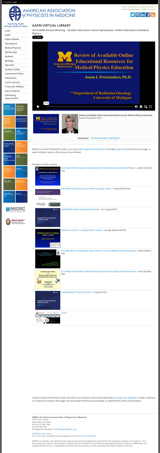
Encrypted (7, 2)
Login (15, 2)
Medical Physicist (13, 47)
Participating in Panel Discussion (76, 292)
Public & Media (12, 39)
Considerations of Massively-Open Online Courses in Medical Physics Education (99, 250)
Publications (11, 78)
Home (124, 6)
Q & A (64, 313)
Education (9, 65)
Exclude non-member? (126, 397)
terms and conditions (86, 436)
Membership (11, 52)
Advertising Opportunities (11, 97)
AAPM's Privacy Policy (42, 433)
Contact (151, 9)
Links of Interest (12, 91)
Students (9, 56)
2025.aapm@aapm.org (66, 429)
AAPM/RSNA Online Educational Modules (80, 209)
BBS (144, 9)
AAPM (7, 35)
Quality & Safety (12, 69)
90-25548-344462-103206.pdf (105, 138)
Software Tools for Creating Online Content (81, 230)
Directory (133, 6)
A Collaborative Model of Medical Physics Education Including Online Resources (99, 271)
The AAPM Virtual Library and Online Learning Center (86, 188)
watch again (84, 149)
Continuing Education (131, 9)
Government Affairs (14, 73)
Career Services (147, 6)
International (11, 43)
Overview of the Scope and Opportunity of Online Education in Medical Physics (98, 167)
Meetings (9, 60)
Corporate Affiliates (14, 86)
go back (122, 149)
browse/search (99, 149)
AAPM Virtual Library (51, 25)
